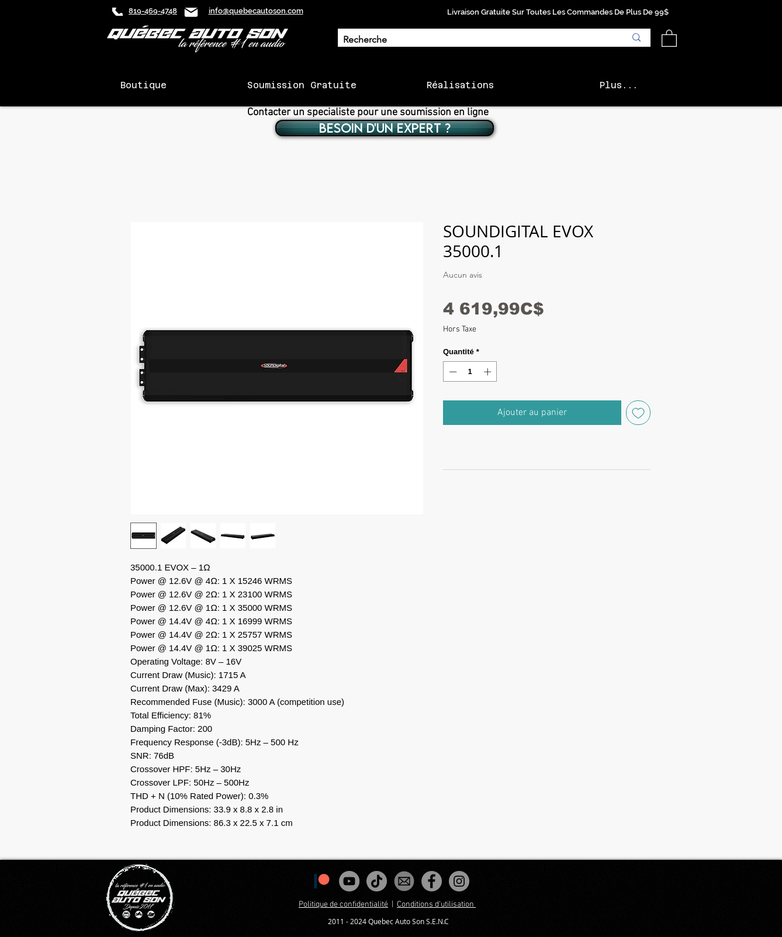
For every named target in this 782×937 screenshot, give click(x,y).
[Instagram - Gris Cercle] (459, 881)
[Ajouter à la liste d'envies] (638, 412)
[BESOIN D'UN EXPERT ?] (384, 128)
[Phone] (117, 12)
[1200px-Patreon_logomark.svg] (322, 881)
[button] (669, 38)
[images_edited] (404, 881)
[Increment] (489, 372)
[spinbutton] (470, 372)
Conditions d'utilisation (436, 905)
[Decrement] (452, 372)
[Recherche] (475, 40)
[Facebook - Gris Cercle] (431, 881)
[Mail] (191, 12)
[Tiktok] (376, 881)
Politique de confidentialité (343, 905)
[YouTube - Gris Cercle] (349, 881)
